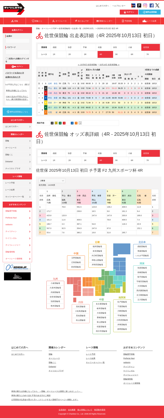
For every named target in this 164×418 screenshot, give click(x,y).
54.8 (93, 224)
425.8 (49, 215)
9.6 (108, 211)
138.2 (109, 207)
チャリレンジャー (12, 245)
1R (54, 54)
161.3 (124, 211)
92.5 (63, 228)
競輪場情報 (10, 252)
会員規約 (62, 410)
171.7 (49, 211)
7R (147, 54)
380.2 (79, 232)
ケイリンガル (11, 238)
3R (85, 54)
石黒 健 (52, 112)
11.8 (139, 207)
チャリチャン (11, 231)
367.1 (79, 224)
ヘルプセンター (118, 6)
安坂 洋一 (52, 103)
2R (69, 54)
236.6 (79, 211)
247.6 (94, 215)
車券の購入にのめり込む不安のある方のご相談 (31, 395)
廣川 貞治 (52, 107)
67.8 (109, 228)
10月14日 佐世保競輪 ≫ (109, 65)
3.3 (63, 224)
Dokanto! (9, 161)
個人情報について (84, 410)
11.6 (63, 220)
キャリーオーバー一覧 (14, 197)
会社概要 (71, 410)
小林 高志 (52, 93)
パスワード (11, 47)
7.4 (138, 220)
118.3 (124, 224)
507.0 (49, 228)
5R (116, 54)
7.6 (63, 232)
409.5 (124, 207)
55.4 (48, 232)
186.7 (49, 224)
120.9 (64, 215)
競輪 (7, 141)
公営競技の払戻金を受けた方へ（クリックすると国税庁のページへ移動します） (45, 400)
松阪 (100, 47)
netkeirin (9, 224)
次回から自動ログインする (17, 60)
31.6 (109, 232)
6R (132, 54)
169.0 (139, 215)
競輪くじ (9, 155)
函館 (55, 47)
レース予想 (10, 183)
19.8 (93, 232)
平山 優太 (52, 88)
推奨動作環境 (99, 410)
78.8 (63, 207)
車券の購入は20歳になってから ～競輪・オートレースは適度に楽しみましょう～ (47, 391)
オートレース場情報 (13, 259)
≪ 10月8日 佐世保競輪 (87, 65)
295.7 (124, 232)
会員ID (9, 36)
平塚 (85, 47)
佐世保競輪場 (64, 28)
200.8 (124, 215)
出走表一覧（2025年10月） (83, 28)
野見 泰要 (52, 98)
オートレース (11, 148)
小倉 (130, 47)
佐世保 (146, 47)
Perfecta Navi (11, 218)
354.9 (79, 228)
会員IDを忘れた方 (12, 77)
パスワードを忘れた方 (14, 73)
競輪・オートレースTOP (46, 28)
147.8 (109, 215)
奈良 (115, 47)
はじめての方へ (102, 6)
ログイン (17, 66)
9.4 (138, 211)
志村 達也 (52, 83)
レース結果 (10, 190)
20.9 (139, 224)
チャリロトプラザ (12, 168)
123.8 (94, 207)
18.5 (93, 211)
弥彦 (70, 47)
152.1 (139, 228)
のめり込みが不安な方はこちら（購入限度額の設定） (17, 97)
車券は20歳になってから (16, 90)
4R (101, 54)
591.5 (79, 207)
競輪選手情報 (11, 211)
